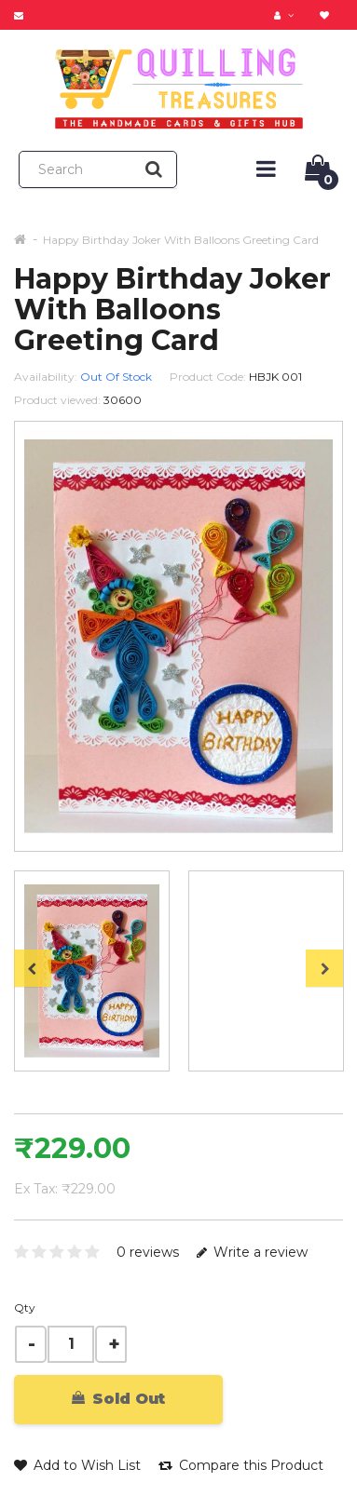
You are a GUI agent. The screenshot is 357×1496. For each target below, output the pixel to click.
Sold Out (118, 1399)
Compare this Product (240, 1465)
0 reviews (148, 1252)
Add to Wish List (77, 1465)
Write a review (252, 1252)
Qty (24, 1307)
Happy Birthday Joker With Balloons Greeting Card (181, 240)
